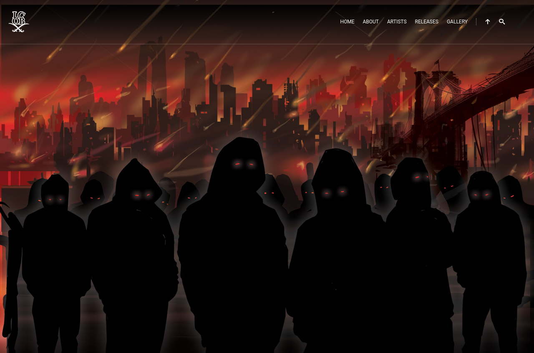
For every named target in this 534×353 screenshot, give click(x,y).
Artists (397, 22)
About (371, 22)
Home (347, 22)
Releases (426, 22)
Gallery (457, 22)
